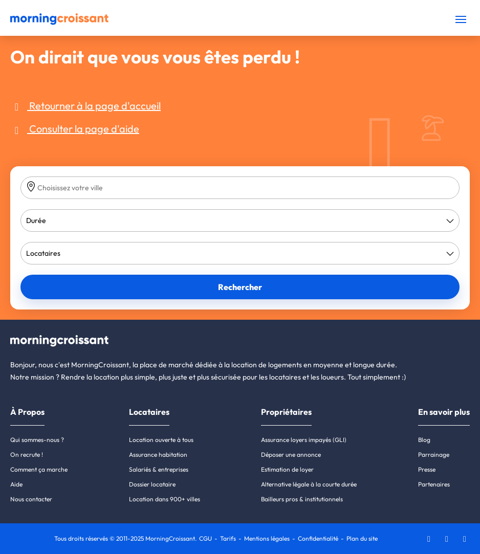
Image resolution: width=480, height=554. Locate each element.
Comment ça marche (39, 469)
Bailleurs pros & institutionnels (302, 499)
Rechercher (240, 287)
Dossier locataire (152, 484)
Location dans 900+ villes (164, 499)
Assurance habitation (158, 454)
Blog (424, 440)
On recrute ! (26, 454)
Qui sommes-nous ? (37, 440)
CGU (205, 538)
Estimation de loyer (287, 469)
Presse (426, 469)
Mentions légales (267, 538)
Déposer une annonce (291, 454)
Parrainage (433, 454)
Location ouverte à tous (161, 440)
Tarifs (228, 538)
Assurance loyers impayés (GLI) (303, 440)
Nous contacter (31, 499)
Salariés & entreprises (158, 469)
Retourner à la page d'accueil (85, 105)
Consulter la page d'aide (74, 128)
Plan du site (362, 538)
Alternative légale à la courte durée (309, 484)
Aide (16, 484)
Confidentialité (318, 538)
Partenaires (434, 484)
